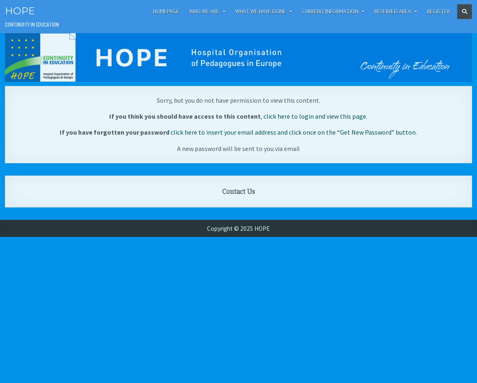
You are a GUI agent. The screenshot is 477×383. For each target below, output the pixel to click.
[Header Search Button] (464, 11)
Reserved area (392, 11)
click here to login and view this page (314, 116)
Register (438, 11)
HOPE (20, 11)
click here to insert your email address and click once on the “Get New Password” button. (294, 132)
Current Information (330, 11)
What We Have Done (260, 11)
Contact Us (238, 191)
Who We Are (204, 11)
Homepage (166, 11)
